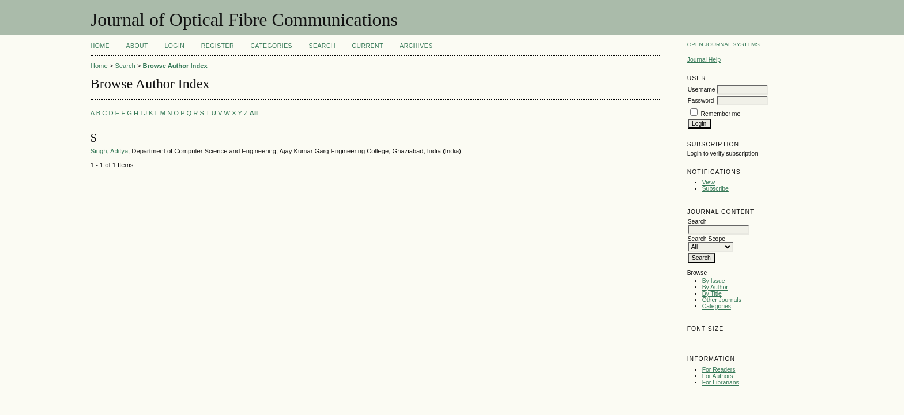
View (708, 182)
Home (100, 46)
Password (701, 100)
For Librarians (720, 382)
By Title (712, 293)
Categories (716, 306)
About (137, 46)
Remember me (721, 114)
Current (367, 46)
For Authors (717, 376)
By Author (715, 287)
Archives (416, 46)
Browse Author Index (175, 65)
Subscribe (715, 189)
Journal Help (704, 59)
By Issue (713, 281)
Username (701, 89)
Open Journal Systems (723, 44)
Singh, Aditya (109, 151)
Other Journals (721, 300)
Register (217, 46)
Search (322, 46)
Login (174, 46)
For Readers (719, 370)
